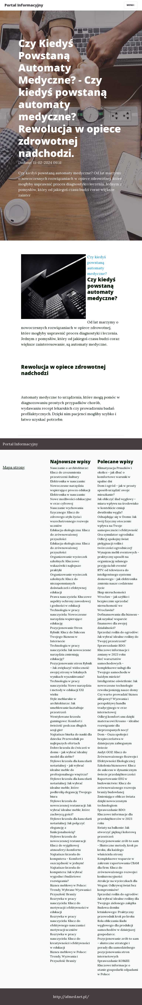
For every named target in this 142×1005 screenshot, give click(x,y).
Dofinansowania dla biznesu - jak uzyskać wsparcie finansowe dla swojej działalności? (118, 621)
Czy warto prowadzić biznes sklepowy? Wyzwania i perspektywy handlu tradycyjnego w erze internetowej (117, 703)
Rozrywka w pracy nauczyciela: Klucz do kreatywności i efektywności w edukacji (70, 940)
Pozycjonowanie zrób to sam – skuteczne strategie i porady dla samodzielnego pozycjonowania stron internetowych (118, 947)
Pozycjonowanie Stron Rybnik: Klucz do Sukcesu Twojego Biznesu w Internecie (67, 634)
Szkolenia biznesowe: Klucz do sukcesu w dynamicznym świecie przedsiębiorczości (117, 770)
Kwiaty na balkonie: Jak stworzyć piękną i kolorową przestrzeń (116, 832)
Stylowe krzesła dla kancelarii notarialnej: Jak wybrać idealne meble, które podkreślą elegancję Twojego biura (71, 787)
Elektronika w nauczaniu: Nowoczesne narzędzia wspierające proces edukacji (70, 485)
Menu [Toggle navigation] (131, 5)
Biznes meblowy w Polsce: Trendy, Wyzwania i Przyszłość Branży (68, 956)
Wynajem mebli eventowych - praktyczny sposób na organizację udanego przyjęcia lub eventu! (118, 558)
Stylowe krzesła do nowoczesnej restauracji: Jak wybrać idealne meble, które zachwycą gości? (70, 807)
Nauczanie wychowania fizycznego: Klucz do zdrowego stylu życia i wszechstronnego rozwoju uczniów (69, 516)
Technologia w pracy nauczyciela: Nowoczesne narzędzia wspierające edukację (68, 616)
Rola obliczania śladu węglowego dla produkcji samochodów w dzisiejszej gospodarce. (116, 927)
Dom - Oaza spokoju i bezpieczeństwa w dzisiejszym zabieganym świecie (114, 740)
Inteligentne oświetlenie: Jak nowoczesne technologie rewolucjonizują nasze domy (117, 685)
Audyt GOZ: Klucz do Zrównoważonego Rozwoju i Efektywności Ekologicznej (117, 756)
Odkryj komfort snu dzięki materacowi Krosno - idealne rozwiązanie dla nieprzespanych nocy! (118, 723)
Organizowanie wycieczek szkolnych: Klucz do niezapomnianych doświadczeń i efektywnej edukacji (68, 583)
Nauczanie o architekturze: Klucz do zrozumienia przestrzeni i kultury (69, 472)
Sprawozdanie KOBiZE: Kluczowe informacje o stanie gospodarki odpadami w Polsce (117, 967)
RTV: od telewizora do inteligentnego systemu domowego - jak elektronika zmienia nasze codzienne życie (117, 579)
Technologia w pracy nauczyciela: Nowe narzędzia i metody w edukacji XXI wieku (70, 687)
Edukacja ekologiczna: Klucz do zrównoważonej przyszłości (70, 534)
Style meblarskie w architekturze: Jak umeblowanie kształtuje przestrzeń (67, 705)
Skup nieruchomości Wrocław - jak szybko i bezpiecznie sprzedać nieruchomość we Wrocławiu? (113, 601)
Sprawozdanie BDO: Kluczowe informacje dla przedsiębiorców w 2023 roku (115, 816)
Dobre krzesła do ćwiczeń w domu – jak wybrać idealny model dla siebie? (70, 752)
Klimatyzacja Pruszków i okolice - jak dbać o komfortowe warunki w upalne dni (114, 474)
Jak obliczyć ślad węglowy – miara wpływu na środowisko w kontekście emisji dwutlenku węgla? (117, 505)
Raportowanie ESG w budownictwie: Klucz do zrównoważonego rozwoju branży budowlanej (116, 785)
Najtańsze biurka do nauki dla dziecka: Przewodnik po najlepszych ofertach (71, 738)
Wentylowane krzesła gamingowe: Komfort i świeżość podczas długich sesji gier (68, 723)
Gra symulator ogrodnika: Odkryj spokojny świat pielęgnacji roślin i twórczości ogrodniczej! (115, 541)
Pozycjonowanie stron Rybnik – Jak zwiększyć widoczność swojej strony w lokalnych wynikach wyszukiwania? (71, 669)
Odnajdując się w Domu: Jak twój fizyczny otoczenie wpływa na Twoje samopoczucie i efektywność (117, 523)
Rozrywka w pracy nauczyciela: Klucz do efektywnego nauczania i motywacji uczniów (67, 923)
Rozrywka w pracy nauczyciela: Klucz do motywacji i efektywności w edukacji (69, 905)
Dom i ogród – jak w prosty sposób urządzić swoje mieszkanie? (116, 490)
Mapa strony (14, 467)
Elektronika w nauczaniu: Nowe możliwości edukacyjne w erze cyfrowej (70, 499)
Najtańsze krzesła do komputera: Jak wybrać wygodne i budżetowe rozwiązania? (66, 874)
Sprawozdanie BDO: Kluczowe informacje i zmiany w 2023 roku (113, 650)
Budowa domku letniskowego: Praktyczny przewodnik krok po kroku (115, 912)
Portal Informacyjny (23, 5)
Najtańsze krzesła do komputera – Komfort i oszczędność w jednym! (67, 858)
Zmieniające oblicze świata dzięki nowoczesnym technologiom (116, 801)
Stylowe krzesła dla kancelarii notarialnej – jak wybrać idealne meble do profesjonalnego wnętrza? (71, 767)
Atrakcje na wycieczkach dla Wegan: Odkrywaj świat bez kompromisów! (117, 885)
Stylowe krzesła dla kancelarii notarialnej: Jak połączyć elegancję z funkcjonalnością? (71, 825)
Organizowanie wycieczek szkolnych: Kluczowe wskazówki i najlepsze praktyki (68, 563)
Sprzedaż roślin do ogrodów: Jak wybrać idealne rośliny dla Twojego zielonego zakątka (118, 898)
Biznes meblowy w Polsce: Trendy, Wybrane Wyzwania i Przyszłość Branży (70, 889)
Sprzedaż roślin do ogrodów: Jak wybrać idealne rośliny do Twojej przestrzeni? (117, 636)
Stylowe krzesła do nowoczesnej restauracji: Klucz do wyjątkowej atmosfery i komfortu (68, 843)
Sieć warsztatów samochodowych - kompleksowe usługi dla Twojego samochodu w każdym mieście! (114, 667)
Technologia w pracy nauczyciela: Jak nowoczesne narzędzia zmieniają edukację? (70, 652)
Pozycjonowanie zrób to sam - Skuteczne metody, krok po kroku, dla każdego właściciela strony (118, 847)
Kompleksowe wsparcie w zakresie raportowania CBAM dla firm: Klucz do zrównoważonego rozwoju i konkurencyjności (118, 867)
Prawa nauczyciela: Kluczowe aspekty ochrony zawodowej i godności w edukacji (71, 601)
